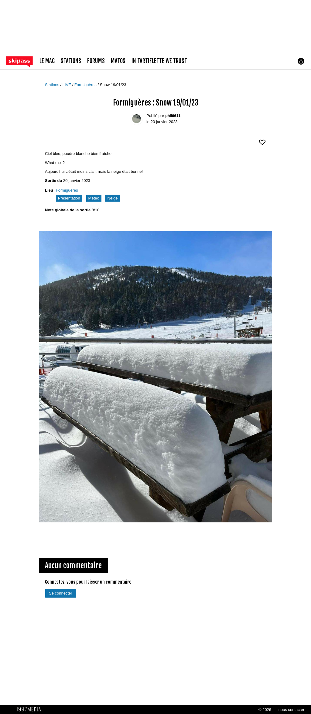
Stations (52, 84)
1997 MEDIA (31, 709)
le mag (47, 61)
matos (118, 61)
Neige (112, 198)
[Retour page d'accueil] (22, 61)
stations (71, 61)
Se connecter (60, 593)
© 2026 (264, 709)
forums (96, 61)
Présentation (69, 198)
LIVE (67, 84)
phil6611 (172, 116)
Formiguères (86, 84)
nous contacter (291, 709)
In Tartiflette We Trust (159, 61)
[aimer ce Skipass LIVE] (262, 144)
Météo (93, 198)
